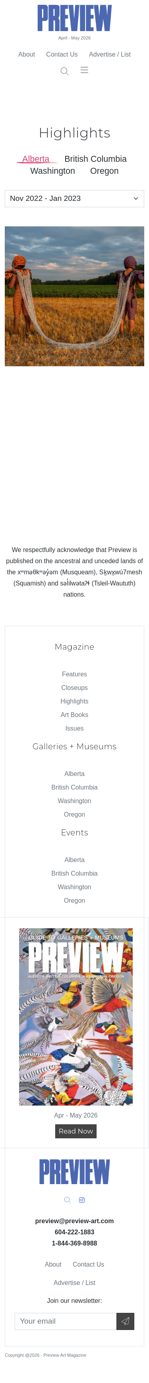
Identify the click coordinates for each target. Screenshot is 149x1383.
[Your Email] (66, 1321)
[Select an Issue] (74, 198)
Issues (74, 728)
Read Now (76, 1131)
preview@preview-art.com (74, 1221)
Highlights (74, 701)
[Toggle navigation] (84, 70)
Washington (74, 801)
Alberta (74, 773)
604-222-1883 (75, 1232)
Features (74, 674)
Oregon (74, 814)
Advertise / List (110, 54)
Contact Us (61, 54)
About (26, 54)
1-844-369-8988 (74, 1243)
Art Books (74, 714)
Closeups (74, 687)
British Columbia (74, 787)
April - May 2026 (74, 37)
